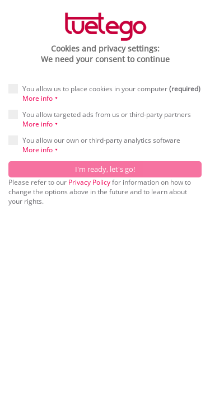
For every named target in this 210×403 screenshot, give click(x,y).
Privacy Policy (89, 182)
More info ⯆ (40, 98)
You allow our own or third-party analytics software (94, 144)
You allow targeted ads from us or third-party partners (99, 119)
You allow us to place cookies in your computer (104, 93)
